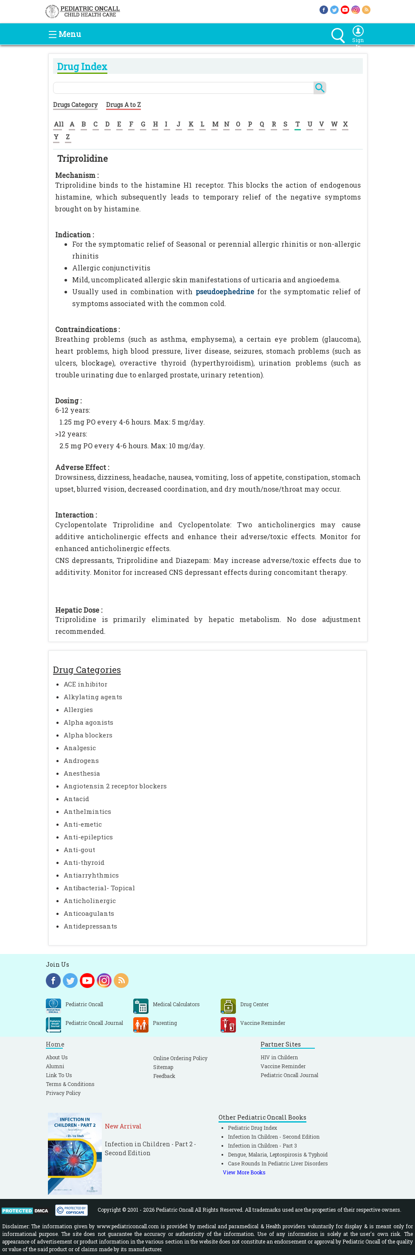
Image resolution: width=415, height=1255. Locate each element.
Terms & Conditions (70, 1084)
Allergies (78, 709)
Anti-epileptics (88, 837)
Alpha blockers (88, 735)
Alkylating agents (93, 696)
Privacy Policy (63, 1092)
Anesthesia (82, 773)
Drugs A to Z (123, 105)
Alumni (55, 1066)
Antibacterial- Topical (99, 888)
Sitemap (163, 1067)
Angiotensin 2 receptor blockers (115, 786)
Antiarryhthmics (91, 875)
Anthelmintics (87, 811)
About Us (57, 1057)
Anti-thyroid (84, 862)
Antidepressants (90, 926)
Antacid (76, 798)
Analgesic (80, 747)
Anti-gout (79, 849)
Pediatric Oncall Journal (289, 1075)
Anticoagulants (89, 913)
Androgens (81, 760)
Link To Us (59, 1075)
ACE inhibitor (85, 684)
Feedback (164, 1075)
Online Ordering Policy (180, 1058)
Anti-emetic (83, 824)
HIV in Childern (279, 1057)
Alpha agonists (88, 722)
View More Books (244, 1172)
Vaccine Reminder (283, 1066)
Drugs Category (75, 105)
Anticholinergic (90, 900)
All (59, 124)
